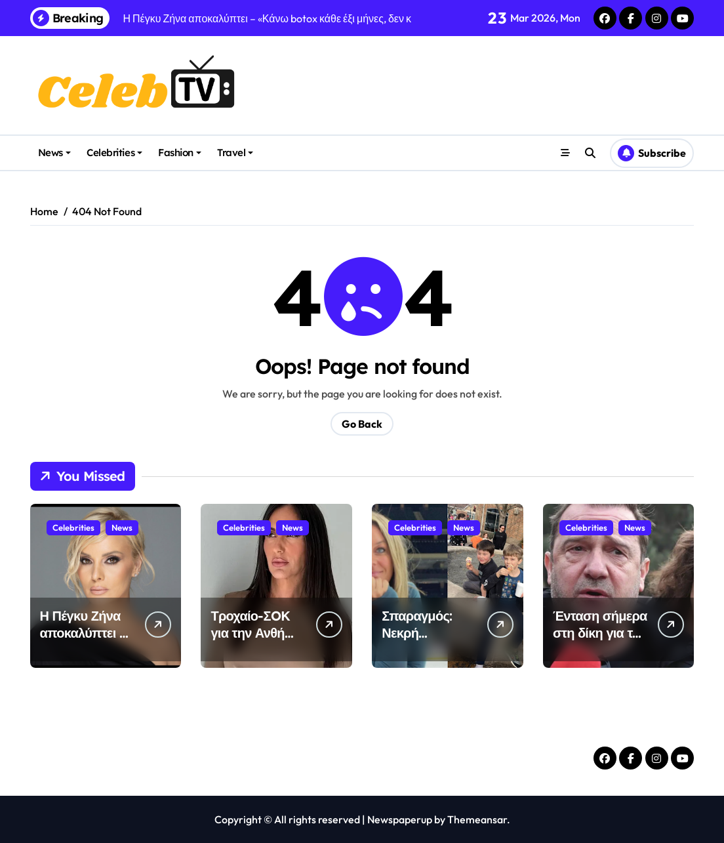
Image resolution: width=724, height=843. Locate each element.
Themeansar (477, 819)
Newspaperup (399, 819)
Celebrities (114, 152)
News (54, 152)
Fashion (179, 152)
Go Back (362, 423)
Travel (235, 152)
